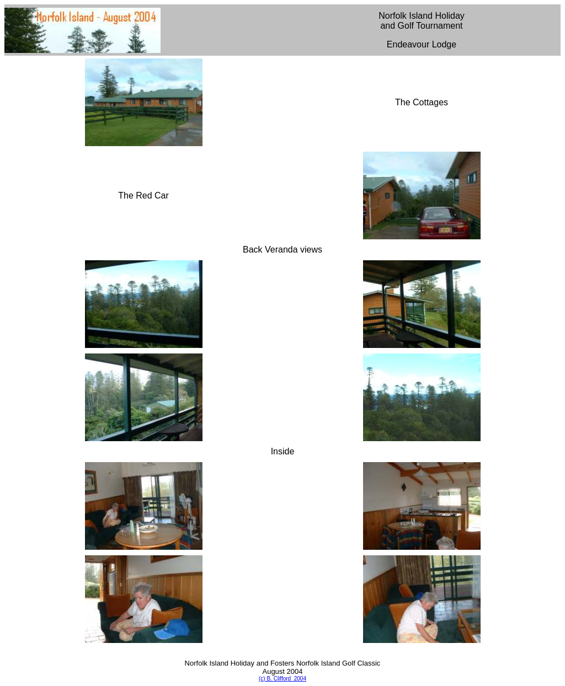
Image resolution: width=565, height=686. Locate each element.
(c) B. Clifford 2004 (282, 679)
